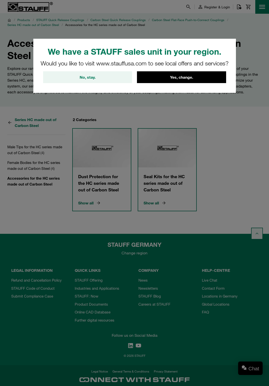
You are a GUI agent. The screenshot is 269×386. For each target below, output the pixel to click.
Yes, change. (181, 77)
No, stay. (88, 77)
